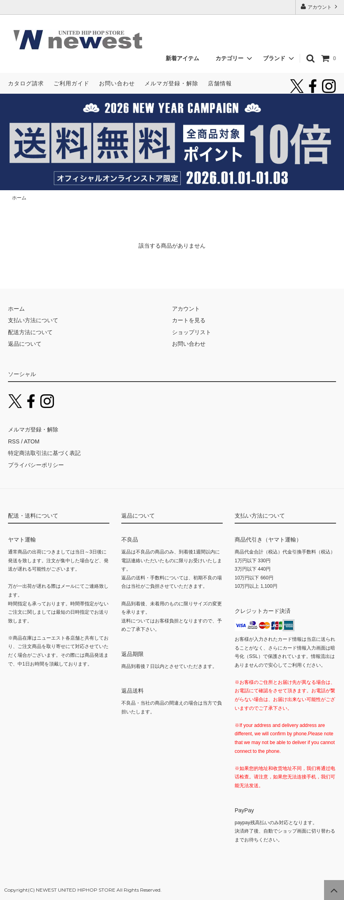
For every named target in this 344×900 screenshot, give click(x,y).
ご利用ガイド (71, 83)
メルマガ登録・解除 (171, 83)
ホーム (19, 198)
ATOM (32, 441)
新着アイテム (185, 58)
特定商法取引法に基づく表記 (44, 453)
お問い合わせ (117, 83)
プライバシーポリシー (36, 465)
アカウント (320, 6)
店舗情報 (220, 83)
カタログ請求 (26, 83)
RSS (14, 441)
